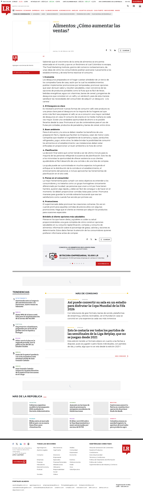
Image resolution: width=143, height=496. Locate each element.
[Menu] (13, 10)
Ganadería (36, 14)
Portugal (19, 324)
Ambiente (113, 418)
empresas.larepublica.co (51, 485)
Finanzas (40, 462)
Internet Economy (43, 467)
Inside (72, 464)
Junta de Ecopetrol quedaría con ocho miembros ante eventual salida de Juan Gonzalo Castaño (27, 357)
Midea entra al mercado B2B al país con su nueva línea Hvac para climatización (39, 424)
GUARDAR (124, 50)
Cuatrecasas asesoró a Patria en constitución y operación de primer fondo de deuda (119, 408)
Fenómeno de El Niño (83, 14)
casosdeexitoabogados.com (22, 487)
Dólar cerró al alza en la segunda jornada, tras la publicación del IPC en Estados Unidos (25, 343)
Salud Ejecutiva (75, 469)
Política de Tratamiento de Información (102, 460)
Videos (55, 474)
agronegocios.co (35, 485)
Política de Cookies (95, 462)
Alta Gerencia (57, 447)
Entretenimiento (21, 298)
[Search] (127, 6)
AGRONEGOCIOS (65, 10)
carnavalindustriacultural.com (43, 487)
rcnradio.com (70, 487)
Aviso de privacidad (95, 455)
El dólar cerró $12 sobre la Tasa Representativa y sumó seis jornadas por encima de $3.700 (80, 424)
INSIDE (117, 10)
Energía (18, 352)
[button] (45, 256)
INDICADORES (109, 10)
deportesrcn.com (18, 490)
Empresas (40, 460)
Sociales (32, 418)
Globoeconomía (75, 462)
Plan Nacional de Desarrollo (101, 14)
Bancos (18, 312)
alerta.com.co (103, 487)
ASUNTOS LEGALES (86, 10)
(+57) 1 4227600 (18, 455)
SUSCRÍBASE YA (103, 263)
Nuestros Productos (95, 450)
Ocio (71, 467)
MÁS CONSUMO (120, 356)
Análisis (72, 447)
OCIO (42, 10)
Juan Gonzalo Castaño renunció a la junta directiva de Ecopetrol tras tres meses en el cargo (27, 371)
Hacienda (73, 402)
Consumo (40, 455)
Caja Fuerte (57, 450)
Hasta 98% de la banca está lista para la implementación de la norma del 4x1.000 (28, 316)
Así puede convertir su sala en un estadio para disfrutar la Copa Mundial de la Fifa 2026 (97, 306)
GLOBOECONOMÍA (51, 10)
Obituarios (56, 467)
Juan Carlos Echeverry (67, 14)
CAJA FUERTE (98, 10)
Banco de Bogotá (52, 14)
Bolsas (18, 338)
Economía (73, 455)
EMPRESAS (36, 10)
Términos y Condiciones (97, 457)
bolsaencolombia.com (86, 485)
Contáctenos (93, 452)
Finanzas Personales (59, 462)
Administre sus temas (21, 72)
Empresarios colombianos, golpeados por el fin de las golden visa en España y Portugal (27, 330)
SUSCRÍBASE (137, 1)
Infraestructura (58, 464)
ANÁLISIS (75, 10)
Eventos (72, 460)
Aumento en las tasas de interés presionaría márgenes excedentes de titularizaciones (80, 408)
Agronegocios (41, 447)
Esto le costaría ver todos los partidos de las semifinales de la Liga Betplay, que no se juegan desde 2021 (97, 334)
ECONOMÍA (27, 10)
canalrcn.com (59, 487)
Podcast (39, 469)
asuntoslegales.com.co (20, 485)
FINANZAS (18, 10)
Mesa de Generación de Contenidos (101, 447)
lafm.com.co (93, 487)
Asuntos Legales (42, 450)
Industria (113, 402)
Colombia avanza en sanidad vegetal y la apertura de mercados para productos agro (119, 424)
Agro (43, 14)
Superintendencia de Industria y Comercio (103, 464)
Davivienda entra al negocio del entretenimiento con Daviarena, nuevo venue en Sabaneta (27, 304)
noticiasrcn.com (81, 487)
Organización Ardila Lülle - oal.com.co (123, 485)
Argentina (32, 402)
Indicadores (41, 464)
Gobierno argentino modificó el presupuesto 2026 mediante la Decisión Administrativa (39, 408)
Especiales (56, 460)
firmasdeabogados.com (69, 485)
